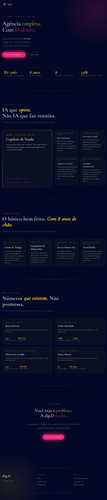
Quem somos (34, 55)
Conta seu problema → (14, 55)
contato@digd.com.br (81, 478)
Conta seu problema (53, 437)
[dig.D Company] (7, 4)
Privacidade (42, 485)
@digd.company (79, 485)
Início (39, 478)
